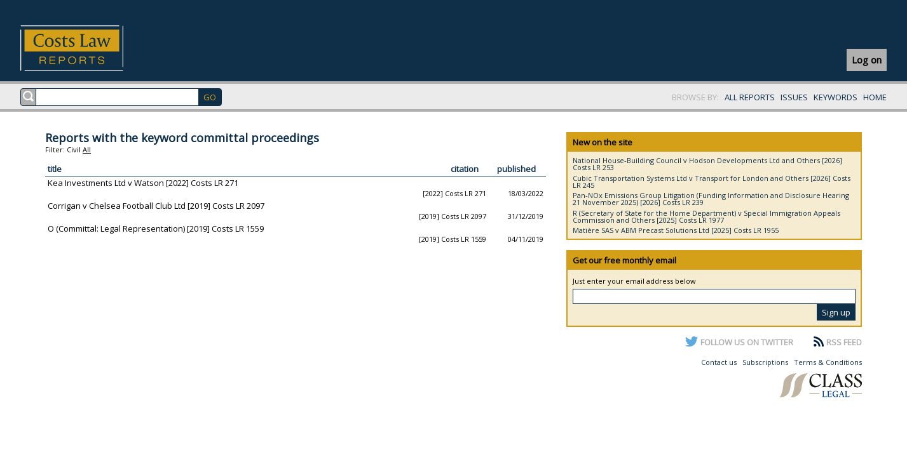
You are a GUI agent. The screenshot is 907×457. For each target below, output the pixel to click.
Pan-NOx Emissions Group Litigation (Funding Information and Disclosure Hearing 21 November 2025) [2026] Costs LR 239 (711, 198)
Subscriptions (765, 362)
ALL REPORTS (750, 97)
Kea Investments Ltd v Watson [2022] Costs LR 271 (143, 183)
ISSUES (794, 97)
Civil (74, 149)
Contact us (719, 362)
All (87, 149)
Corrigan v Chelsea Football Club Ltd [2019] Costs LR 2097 (156, 205)
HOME (875, 97)
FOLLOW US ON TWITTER (746, 342)
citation (465, 169)
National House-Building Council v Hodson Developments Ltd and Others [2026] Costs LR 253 (707, 164)
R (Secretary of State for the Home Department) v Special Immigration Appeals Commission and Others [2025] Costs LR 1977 (706, 216)
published (516, 169)
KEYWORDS (835, 97)
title (55, 169)
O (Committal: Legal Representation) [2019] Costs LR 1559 (156, 228)
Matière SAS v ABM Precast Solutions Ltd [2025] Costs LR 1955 (676, 230)
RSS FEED (844, 342)
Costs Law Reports (86, 48)
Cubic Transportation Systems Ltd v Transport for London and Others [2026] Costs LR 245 (711, 181)
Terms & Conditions (828, 362)
